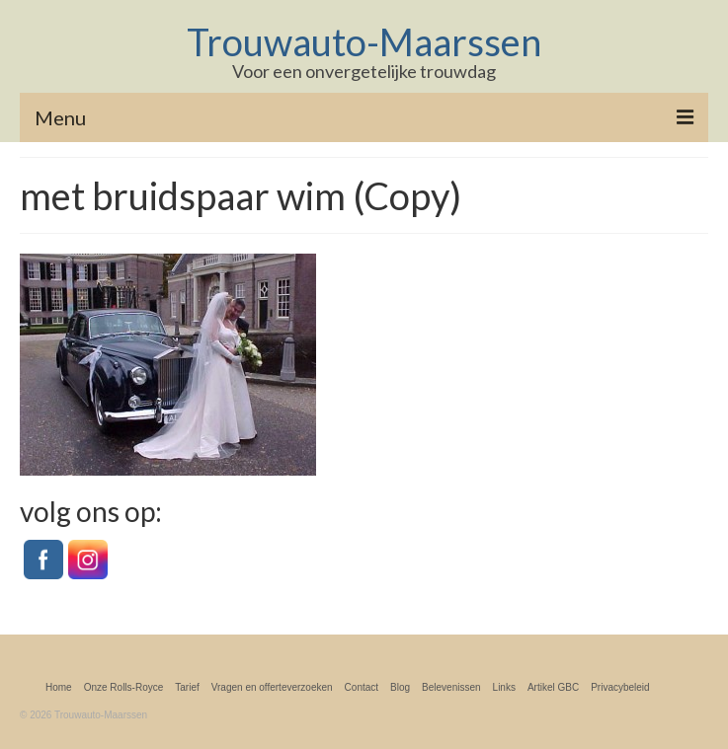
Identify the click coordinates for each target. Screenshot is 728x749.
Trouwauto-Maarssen (364, 41)
